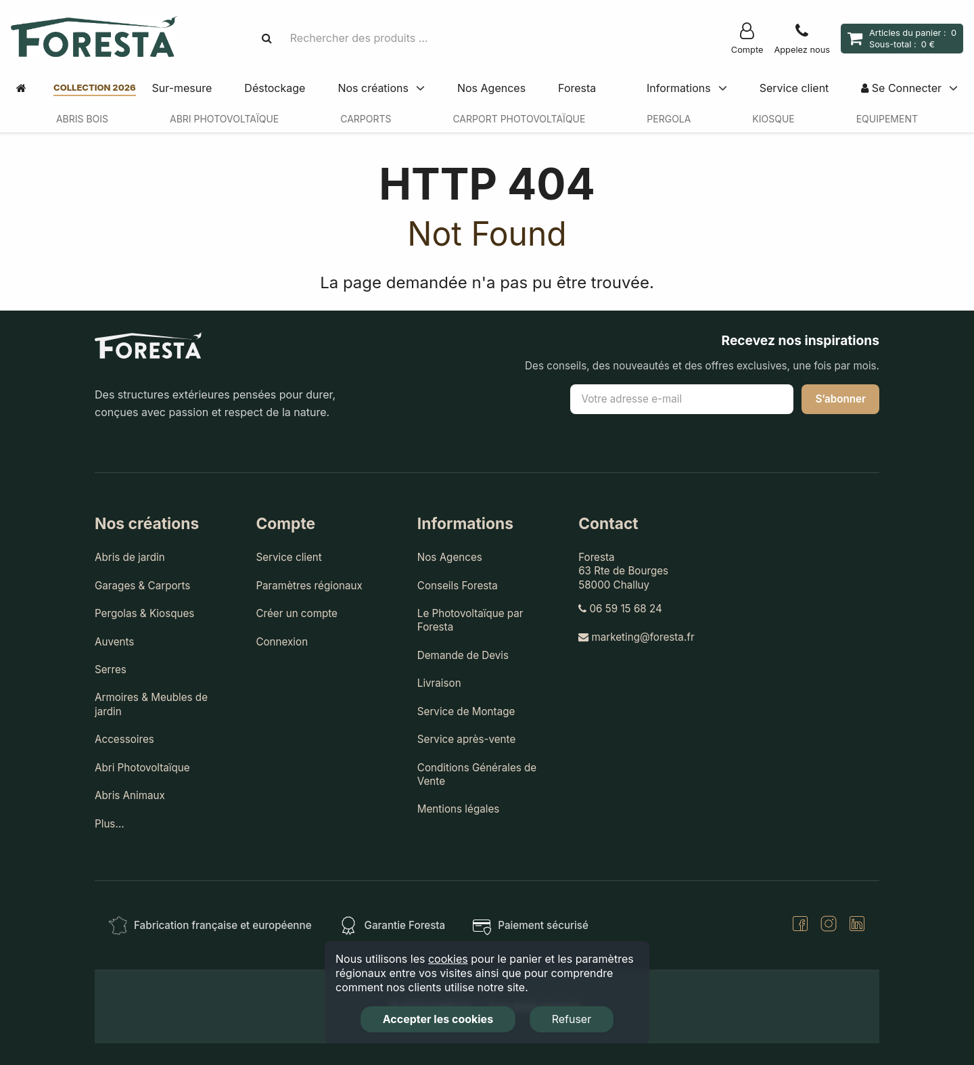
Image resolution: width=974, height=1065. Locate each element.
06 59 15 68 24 (620, 608)
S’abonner (840, 398)
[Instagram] (828, 925)
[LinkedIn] (857, 925)
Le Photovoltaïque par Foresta (470, 620)
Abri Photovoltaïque (224, 118)
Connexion (282, 641)
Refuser (572, 1019)
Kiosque (773, 118)
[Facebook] (800, 925)
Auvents (114, 641)
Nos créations (373, 88)
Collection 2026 (94, 87)
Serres (110, 669)
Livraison (439, 683)
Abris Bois (82, 118)
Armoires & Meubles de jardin (151, 704)
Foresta (577, 88)
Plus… (109, 823)
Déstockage (274, 88)
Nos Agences (491, 88)
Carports (365, 118)
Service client (794, 88)
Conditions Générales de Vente (476, 774)
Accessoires (124, 739)
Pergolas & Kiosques (144, 613)
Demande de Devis (463, 655)
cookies (448, 959)
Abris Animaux (130, 795)
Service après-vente (466, 739)
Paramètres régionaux (309, 585)
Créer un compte (297, 613)
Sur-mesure (182, 88)
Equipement (887, 118)
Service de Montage (466, 711)
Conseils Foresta (457, 585)
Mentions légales (458, 808)
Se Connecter (901, 88)
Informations (679, 88)
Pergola (669, 118)
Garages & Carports (142, 585)
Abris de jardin (130, 557)
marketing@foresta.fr (636, 637)
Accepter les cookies (438, 1019)
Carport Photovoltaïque (519, 118)
